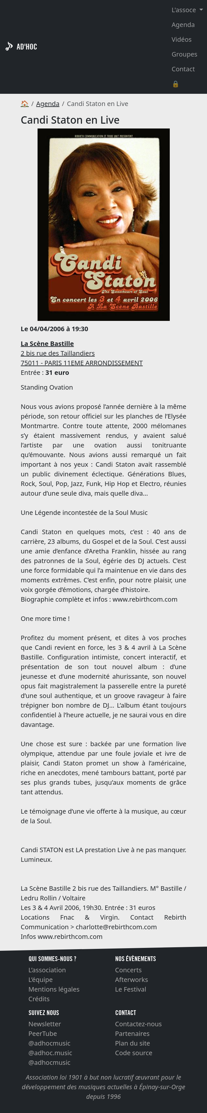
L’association (47, 970)
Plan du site (132, 1043)
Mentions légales (54, 989)
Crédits (39, 998)
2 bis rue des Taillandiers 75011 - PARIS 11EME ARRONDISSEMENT (82, 353)
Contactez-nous (138, 1024)
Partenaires (132, 1033)
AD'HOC (27, 46)
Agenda (183, 24)
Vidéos (182, 39)
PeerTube (43, 1033)
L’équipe (41, 979)
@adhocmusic (50, 1043)
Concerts (128, 970)
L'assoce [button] (185, 9)
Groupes (184, 54)
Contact (183, 69)
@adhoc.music (50, 1052)
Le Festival (130, 989)
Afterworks (131, 979)
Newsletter (45, 1024)
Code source (133, 1052)
